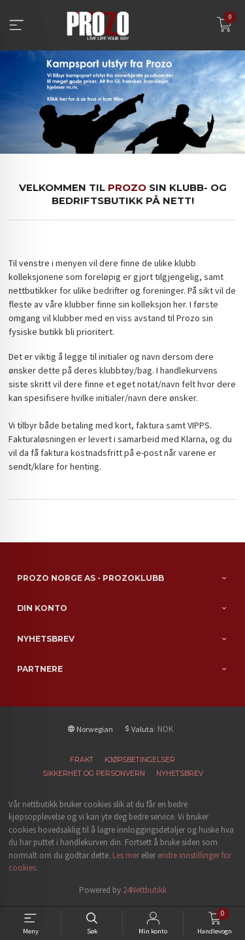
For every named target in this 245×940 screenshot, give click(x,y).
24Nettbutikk (145, 890)
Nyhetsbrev (179, 773)
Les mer (125, 855)
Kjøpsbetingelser (140, 760)
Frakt (81, 760)
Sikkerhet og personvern (93, 773)
